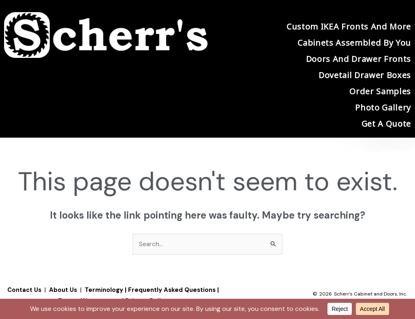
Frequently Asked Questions (172, 290)
